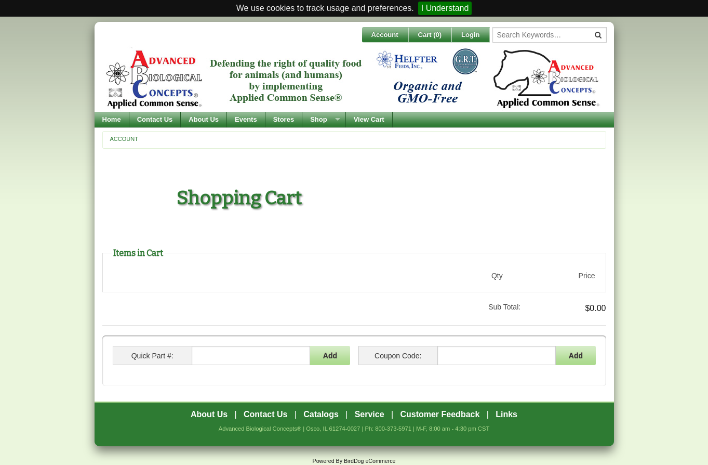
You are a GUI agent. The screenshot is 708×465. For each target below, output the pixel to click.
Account (384, 34)
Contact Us (155, 119)
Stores (283, 119)
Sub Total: (504, 307)
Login (470, 34)
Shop (318, 119)
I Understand (445, 8)
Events (246, 119)
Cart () (430, 34)
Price (587, 276)
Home (111, 119)
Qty (497, 276)
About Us (204, 119)
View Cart (369, 119)
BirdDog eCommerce (370, 461)
